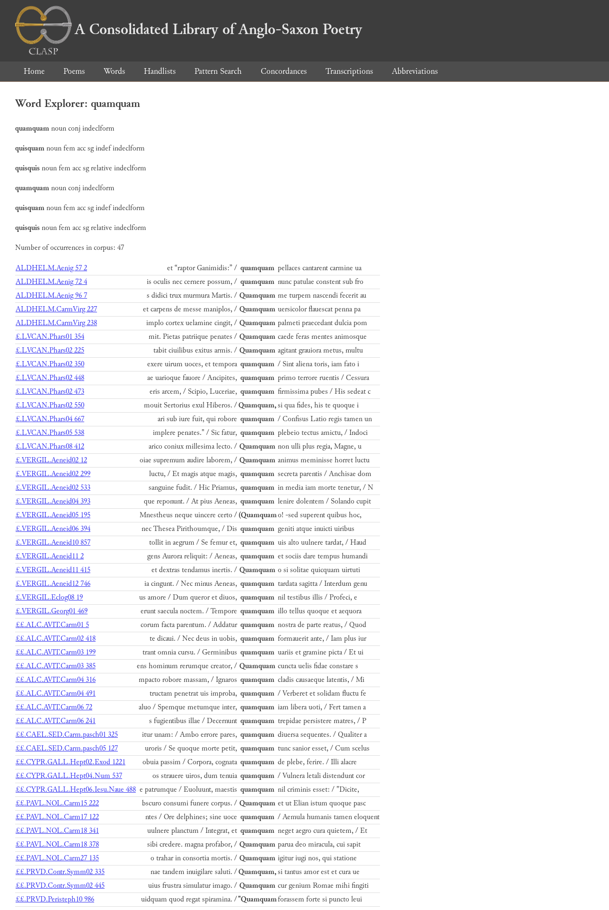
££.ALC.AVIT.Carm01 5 (52, 624)
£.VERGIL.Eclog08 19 (49, 597)
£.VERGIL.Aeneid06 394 (53, 528)
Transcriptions (349, 71)
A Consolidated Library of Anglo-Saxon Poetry (188, 29)
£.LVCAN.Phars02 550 (50, 405)
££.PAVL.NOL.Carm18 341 (57, 830)
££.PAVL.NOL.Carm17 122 (57, 817)
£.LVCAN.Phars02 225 (50, 350)
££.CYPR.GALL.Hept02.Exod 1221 (70, 762)
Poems (74, 71)
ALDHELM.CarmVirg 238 (56, 323)
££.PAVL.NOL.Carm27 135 (57, 858)
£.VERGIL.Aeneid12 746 (53, 583)
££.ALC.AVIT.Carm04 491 (56, 693)
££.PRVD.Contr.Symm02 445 (60, 885)
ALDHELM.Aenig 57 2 (51, 268)
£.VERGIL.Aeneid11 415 (53, 570)
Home (34, 71)
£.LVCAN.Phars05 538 (50, 432)
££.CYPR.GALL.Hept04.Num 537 (69, 775)
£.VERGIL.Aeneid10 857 (53, 542)
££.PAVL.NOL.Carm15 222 (57, 803)
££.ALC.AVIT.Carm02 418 (56, 638)
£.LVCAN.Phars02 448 (50, 377)
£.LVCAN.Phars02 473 (50, 391)
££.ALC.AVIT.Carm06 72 (54, 707)
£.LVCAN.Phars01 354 (50, 336)
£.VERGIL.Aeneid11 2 (50, 556)
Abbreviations (415, 71)
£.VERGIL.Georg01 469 (52, 611)
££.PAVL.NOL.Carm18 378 (57, 844)
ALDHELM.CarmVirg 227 (56, 309)
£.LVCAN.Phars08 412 (50, 446)
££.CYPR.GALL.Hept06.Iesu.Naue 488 (76, 789)
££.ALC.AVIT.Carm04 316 (56, 679)
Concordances (284, 71)
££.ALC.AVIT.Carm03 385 (56, 666)
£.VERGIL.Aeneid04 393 (53, 501)
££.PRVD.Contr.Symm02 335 (60, 871)
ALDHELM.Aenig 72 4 (51, 281)
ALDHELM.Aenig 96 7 (51, 295)
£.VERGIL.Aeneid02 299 (53, 473)
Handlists (160, 71)
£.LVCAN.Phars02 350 (50, 364)
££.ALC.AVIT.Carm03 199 (56, 652)
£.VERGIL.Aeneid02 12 (51, 460)
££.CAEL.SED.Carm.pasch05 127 (67, 748)
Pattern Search (218, 71)
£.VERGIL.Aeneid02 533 (53, 487)
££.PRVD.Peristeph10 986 (55, 899)
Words (114, 71)
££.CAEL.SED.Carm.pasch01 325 (67, 734)
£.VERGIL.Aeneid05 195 (53, 515)
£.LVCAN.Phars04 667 (50, 419)
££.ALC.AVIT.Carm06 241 (56, 721)
